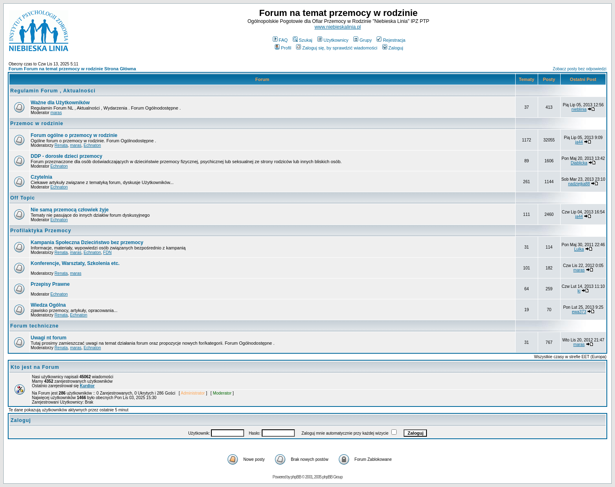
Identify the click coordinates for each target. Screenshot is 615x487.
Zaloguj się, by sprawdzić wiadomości (336, 47)
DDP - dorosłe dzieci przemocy (66, 156)
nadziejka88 (579, 184)
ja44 (579, 142)
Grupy (362, 40)
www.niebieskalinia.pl (337, 27)
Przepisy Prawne (50, 284)
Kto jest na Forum (35, 367)
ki (578, 291)
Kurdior (87, 386)
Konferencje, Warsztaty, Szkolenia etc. (75, 263)
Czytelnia (41, 177)
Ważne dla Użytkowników (60, 102)
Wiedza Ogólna (48, 305)
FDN (107, 252)
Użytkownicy (332, 40)
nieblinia (579, 109)
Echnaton (92, 145)
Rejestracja (391, 40)
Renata (60, 145)
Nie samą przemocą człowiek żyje (70, 210)
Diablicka (579, 163)
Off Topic (22, 198)
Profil (283, 47)
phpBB (296, 477)
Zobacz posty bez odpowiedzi (579, 69)
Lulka (579, 249)
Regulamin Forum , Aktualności (53, 91)
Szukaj (302, 40)
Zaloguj (392, 47)
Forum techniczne (34, 326)
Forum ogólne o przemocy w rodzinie (74, 135)
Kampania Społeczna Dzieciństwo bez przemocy (87, 242)
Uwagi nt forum (48, 338)
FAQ (280, 40)
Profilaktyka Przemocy (40, 230)
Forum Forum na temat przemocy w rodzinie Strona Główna (72, 68)
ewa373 (579, 312)
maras (56, 112)
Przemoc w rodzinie (36, 123)
